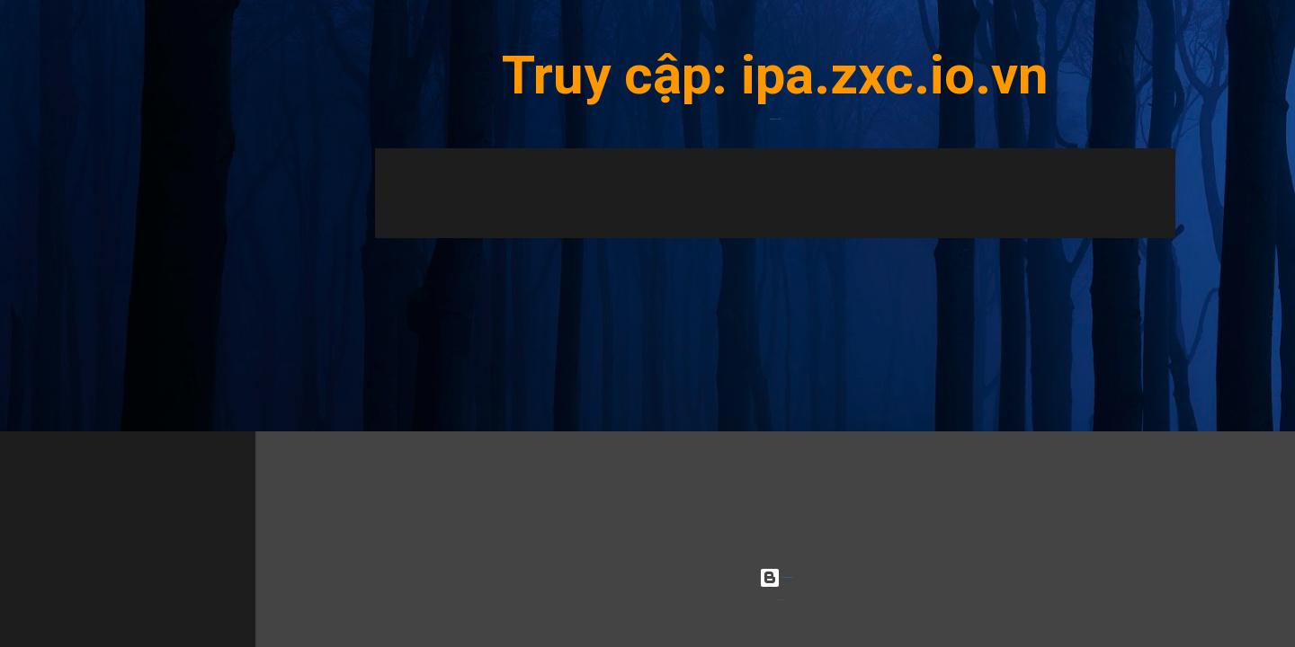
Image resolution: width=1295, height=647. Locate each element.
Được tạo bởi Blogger (775, 577)
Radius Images (781, 599)
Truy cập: (621, 75)
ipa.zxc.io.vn (895, 75)
